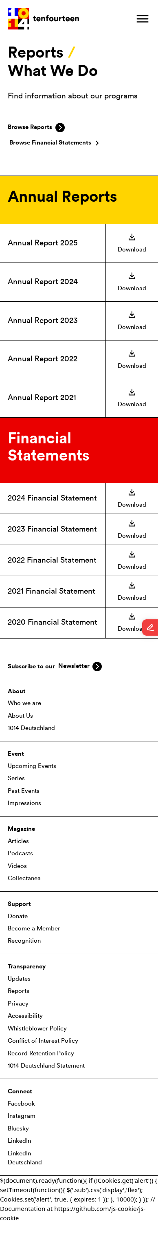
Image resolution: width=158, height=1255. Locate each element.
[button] (142, 19)
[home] (43, 18)
